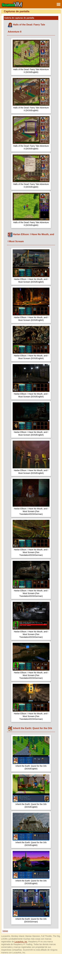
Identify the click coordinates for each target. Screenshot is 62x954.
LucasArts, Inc (21, 941)
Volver (5, 931)
